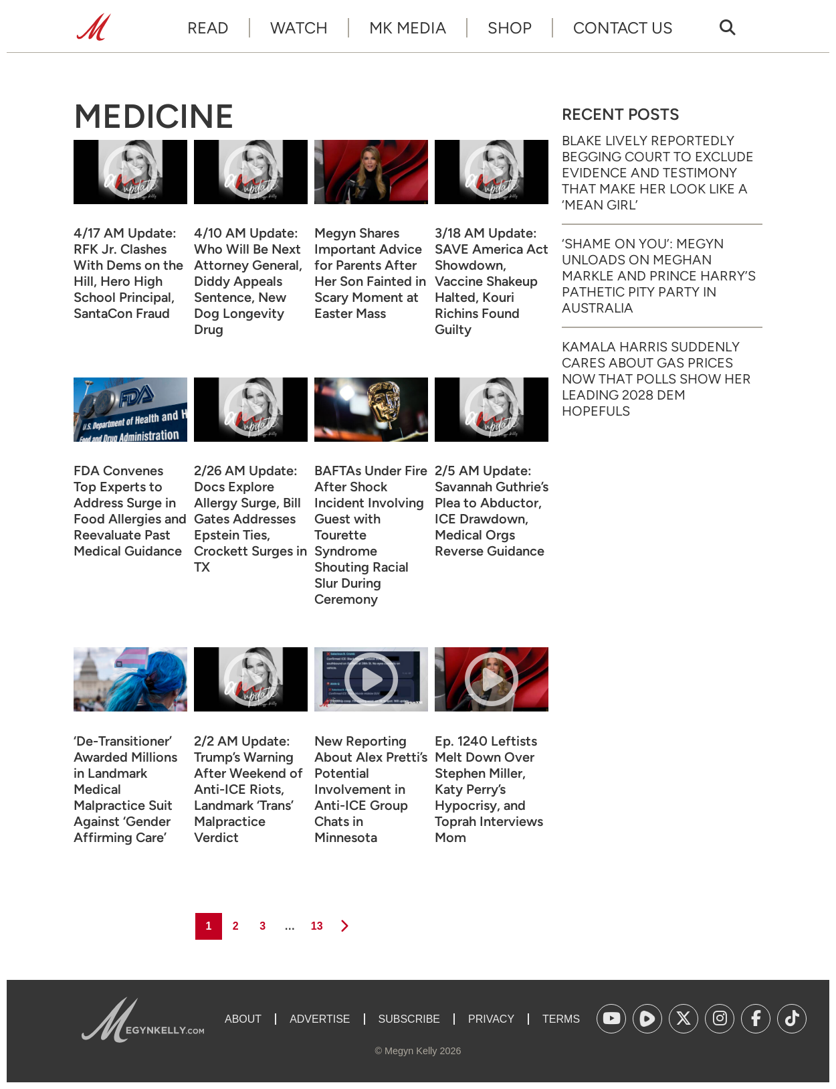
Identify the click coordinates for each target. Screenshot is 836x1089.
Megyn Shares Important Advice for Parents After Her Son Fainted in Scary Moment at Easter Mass (370, 273)
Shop (510, 27)
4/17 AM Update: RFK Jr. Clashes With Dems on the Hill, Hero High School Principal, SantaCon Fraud (128, 273)
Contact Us (623, 27)
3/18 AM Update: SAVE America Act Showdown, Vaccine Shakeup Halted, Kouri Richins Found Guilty (491, 281)
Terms (561, 1019)
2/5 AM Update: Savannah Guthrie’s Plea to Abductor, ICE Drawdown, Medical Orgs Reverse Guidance (491, 511)
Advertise (320, 1019)
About (243, 1019)
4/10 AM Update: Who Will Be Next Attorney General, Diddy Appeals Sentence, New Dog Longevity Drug (248, 281)
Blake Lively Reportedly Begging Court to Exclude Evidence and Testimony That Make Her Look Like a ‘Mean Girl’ (658, 173)
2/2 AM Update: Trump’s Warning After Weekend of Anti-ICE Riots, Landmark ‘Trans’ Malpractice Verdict (248, 789)
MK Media (407, 27)
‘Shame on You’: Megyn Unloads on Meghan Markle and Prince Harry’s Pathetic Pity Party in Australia (659, 276)
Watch (299, 27)
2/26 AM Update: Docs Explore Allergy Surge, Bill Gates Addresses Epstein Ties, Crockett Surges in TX (250, 519)
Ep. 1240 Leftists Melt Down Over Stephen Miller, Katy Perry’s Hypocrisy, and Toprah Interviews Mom (489, 789)
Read (208, 27)
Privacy (491, 1019)
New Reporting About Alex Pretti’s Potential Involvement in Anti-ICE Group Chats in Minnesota (370, 789)
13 (316, 922)
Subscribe (409, 1019)
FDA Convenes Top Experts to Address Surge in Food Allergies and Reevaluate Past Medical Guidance (130, 511)
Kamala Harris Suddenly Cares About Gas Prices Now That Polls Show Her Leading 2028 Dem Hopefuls (656, 379)
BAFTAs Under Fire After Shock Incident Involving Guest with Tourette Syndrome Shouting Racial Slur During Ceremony (370, 535)
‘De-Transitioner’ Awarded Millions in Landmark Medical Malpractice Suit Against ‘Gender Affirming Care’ (125, 789)
